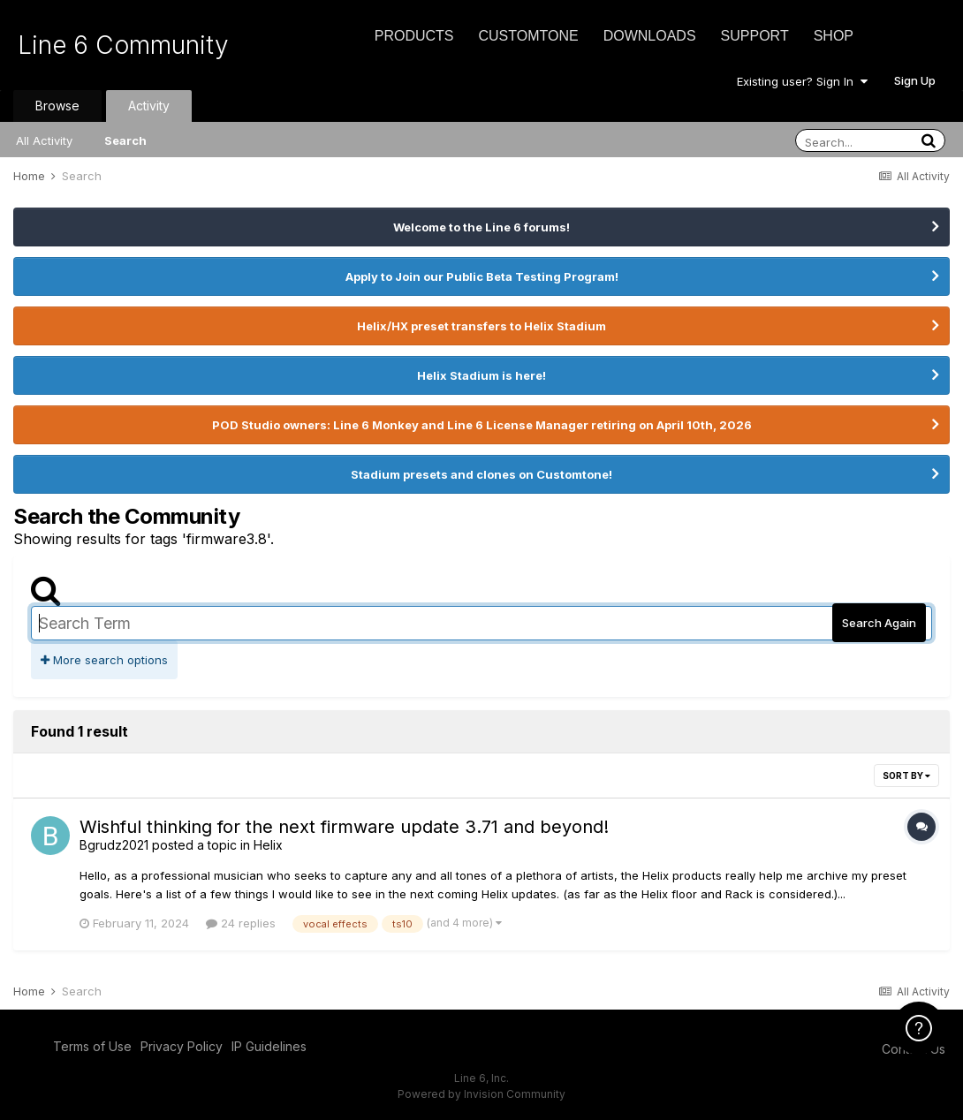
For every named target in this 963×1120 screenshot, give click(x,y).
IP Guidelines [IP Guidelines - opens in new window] (269, 1046)
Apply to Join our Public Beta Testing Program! (481, 276)
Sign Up (915, 80)
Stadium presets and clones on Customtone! (481, 474)
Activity (149, 105)
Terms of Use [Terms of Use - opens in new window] (92, 1046)
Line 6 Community (123, 45)
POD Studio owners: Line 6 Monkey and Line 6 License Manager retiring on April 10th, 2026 (482, 425)
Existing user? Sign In (802, 81)
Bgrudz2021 (114, 844)
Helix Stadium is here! (481, 375)
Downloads (649, 35)
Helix (268, 844)
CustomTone (528, 35)
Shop (833, 35)
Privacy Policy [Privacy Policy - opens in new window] (181, 1046)
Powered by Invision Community (481, 1094)
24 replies (241, 923)
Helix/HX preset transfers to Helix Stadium (481, 326)
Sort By (906, 775)
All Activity (44, 140)
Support (755, 35)
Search (125, 140)
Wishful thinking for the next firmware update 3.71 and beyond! (344, 826)
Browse (57, 105)
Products (414, 35)
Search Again (879, 623)
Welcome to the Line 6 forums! (481, 227)
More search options (104, 660)
